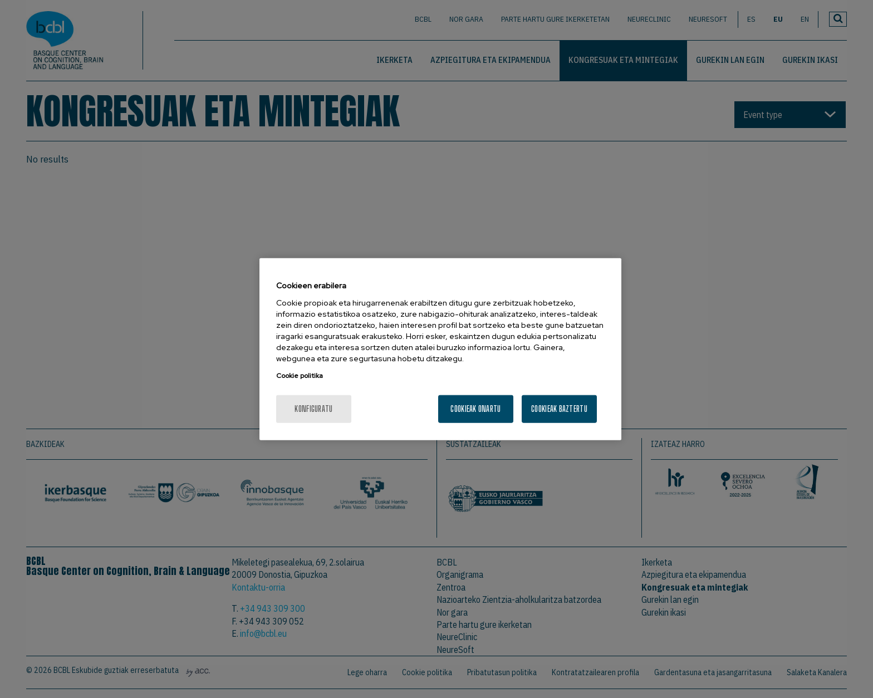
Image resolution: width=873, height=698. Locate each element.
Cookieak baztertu (559, 408)
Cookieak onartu (475, 408)
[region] (440, 349)
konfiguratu (313, 408)
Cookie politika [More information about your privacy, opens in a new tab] (299, 375)
